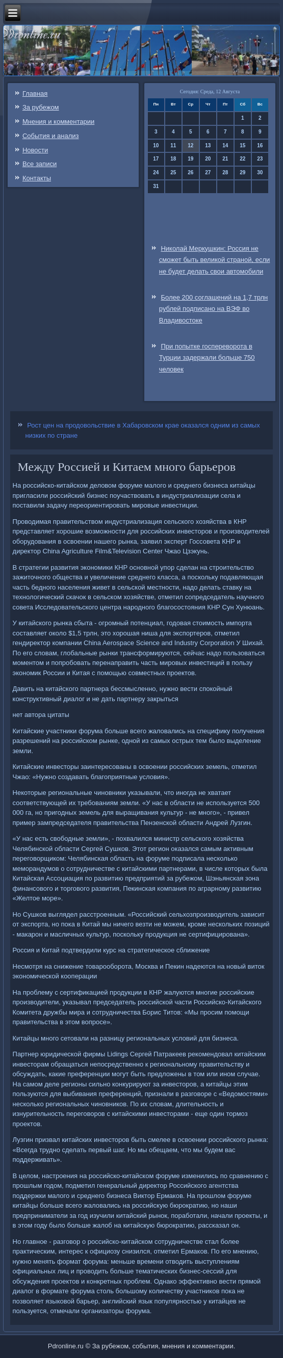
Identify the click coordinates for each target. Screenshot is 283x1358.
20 (208, 159)
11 (173, 145)
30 (260, 172)
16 (260, 145)
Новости (35, 150)
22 (242, 159)
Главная (34, 93)
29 (242, 172)
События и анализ (50, 136)
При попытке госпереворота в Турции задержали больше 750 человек (207, 358)
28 (225, 172)
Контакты (36, 178)
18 (173, 159)
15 (242, 145)
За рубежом (40, 107)
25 (173, 172)
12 (190, 145)
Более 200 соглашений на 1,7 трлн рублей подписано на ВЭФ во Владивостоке (213, 309)
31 (156, 186)
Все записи (39, 164)
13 (208, 145)
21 (225, 159)
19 (190, 159)
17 (156, 159)
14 (225, 145)
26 (190, 172)
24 (156, 172)
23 (260, 159)
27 (208, 172)
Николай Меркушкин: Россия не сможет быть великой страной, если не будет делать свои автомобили (214, 260)
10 (156, 145)
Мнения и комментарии (58, 121)
